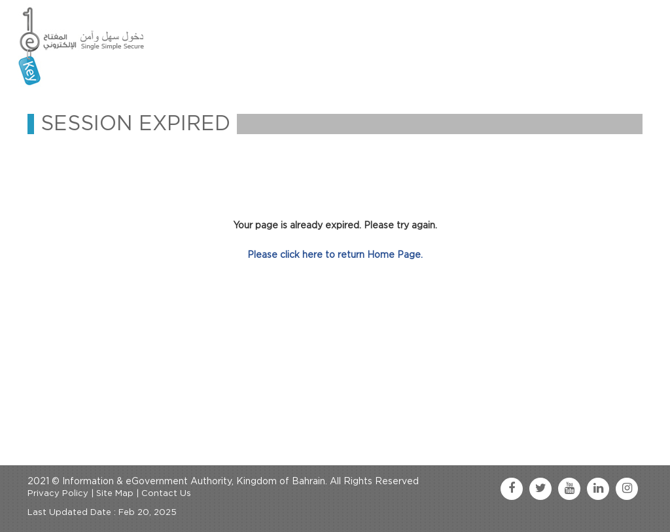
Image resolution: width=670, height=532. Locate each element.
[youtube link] (569, 489)
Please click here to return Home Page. (335, 255)
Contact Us (166, 493)
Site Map (114, 493)
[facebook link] (512, 489)
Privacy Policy (57, 493)
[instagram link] (627, 489)
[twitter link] (540, 489)
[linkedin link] (598, 489)
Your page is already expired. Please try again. (335, 225)
